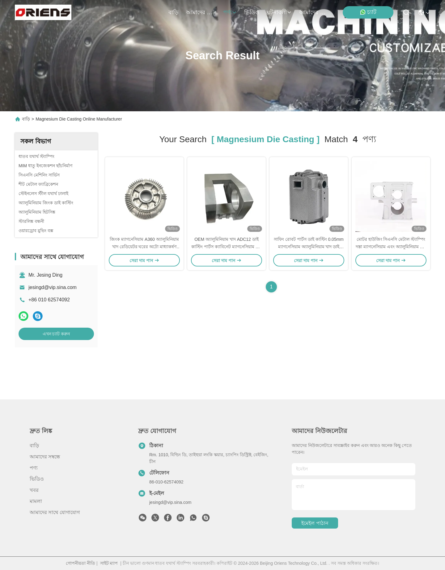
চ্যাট (368, 12)
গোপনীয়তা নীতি (80, 563)
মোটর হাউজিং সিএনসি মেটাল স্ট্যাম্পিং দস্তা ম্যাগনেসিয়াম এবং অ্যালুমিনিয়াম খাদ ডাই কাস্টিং (391, 247)
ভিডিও (251, 12)
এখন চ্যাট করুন (56, 333)
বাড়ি (173, 12)
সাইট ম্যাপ (109, 563)
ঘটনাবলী (279, 12)
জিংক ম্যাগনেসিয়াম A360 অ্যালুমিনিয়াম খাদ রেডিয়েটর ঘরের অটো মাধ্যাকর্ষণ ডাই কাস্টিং (144, 247)
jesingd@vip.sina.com (52, 287)
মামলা (36, 501)
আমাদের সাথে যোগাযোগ (314, 12)
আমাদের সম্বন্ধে (201, 12)
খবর (34, 490)
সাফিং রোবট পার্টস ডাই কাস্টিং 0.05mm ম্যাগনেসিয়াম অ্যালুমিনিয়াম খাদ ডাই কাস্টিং (309, 247)
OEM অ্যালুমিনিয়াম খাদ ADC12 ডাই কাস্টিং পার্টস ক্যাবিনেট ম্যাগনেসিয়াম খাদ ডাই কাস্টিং (226, 247)
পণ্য (230, 12)
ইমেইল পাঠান (314, 523)
